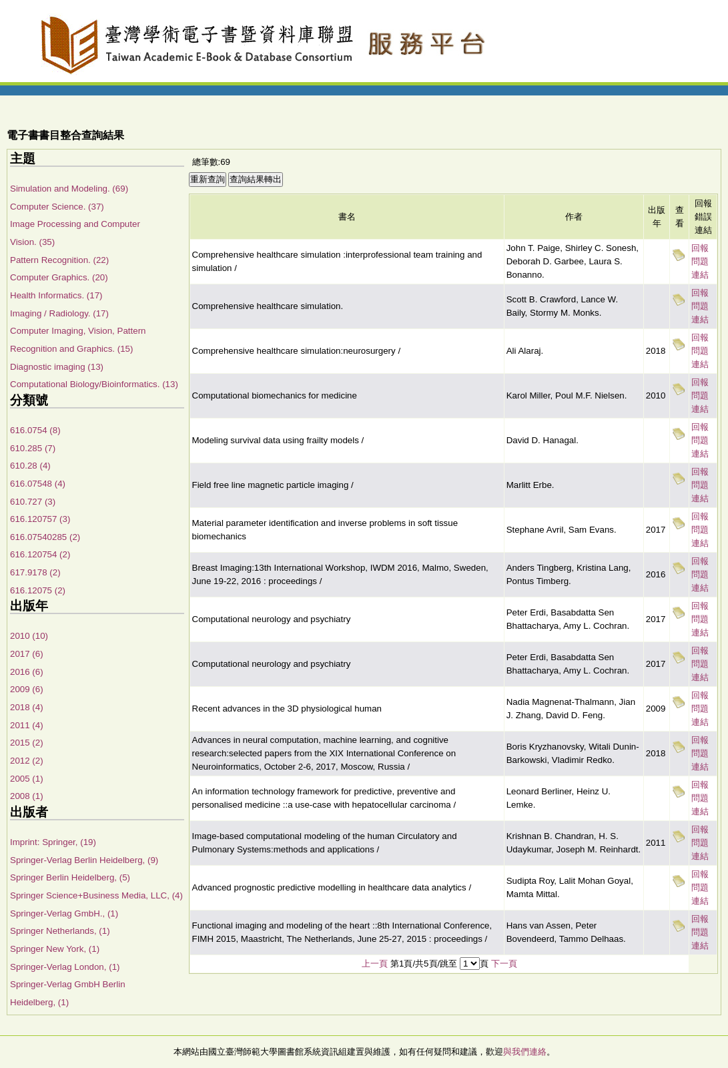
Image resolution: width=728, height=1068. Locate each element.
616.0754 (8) (35, 430)
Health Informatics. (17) (56, 295)
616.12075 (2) (37, 590)
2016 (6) (26, 672)
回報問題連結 (700, 261)
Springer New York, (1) (54, 949)
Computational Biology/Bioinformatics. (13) (94, 384)
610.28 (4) (30, 466)
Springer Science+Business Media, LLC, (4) (96, 895)
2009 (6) (26, 689)
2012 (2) (26, 761)
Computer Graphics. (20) (59, 277)
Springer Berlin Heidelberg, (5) (70, 877)
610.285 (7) (32, 448)
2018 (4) (26, 707)
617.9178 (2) (35, 572)
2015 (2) (26, 743)
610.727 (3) (32, 502)
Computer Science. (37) (57, 207)
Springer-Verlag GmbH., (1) (64, 913)
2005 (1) (26, 779)
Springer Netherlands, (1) (60, 931)
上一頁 (375, 964)
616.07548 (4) (37, 484)
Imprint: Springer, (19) (53, 842)
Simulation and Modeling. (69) (69, 189)
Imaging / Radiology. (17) (59, 313)
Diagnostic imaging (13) (56, 367)
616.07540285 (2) (45, 537)
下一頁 (504, 964)
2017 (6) (26, 654)
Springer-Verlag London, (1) (64, 967)
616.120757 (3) (40, 519)
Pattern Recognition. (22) (59, 260)
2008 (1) (26, 796)
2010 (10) (29, 636)
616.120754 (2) (40, 554)
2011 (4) (26, 725)
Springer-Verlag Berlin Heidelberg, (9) (84, 860)
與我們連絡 (525, 1052)
